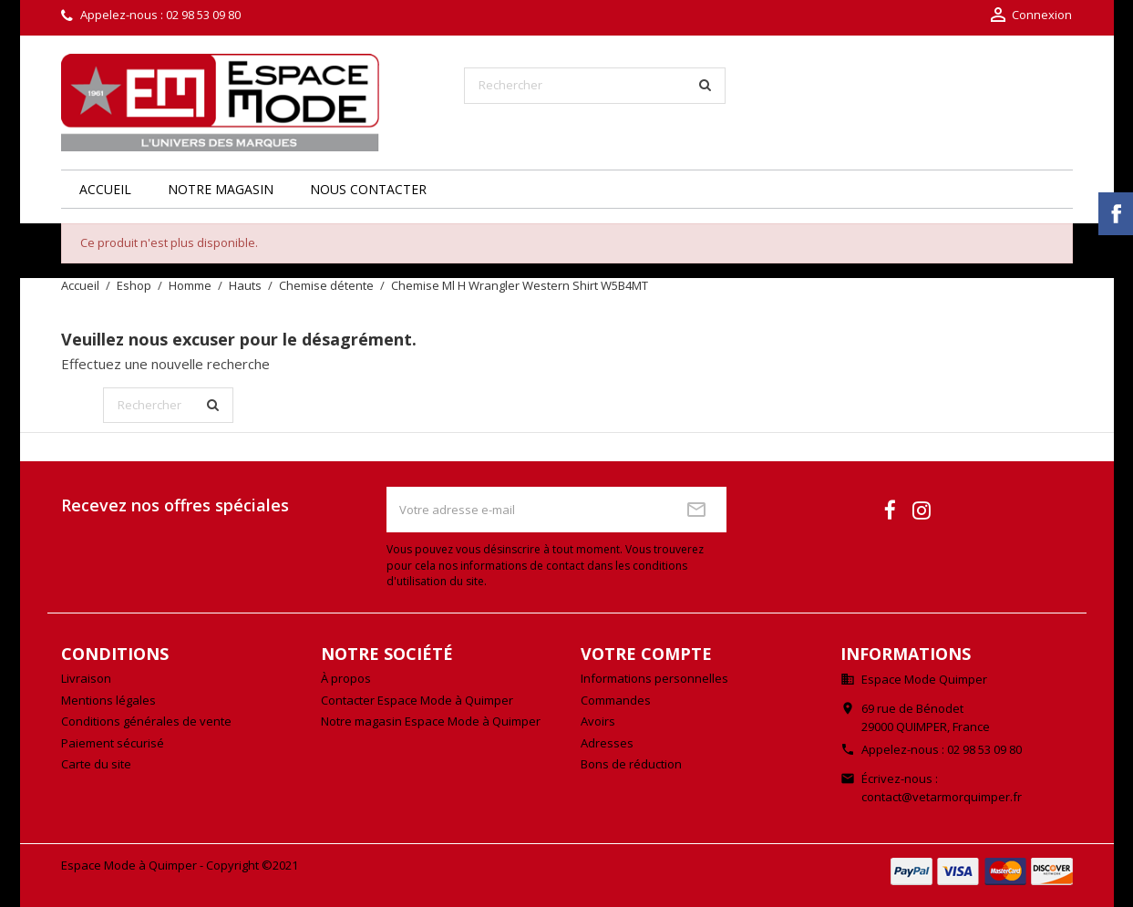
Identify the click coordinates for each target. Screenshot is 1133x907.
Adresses (607, 743)
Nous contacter (368, 189)
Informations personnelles (654, 678)
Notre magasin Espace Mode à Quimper (431, 721)
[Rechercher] (595, 85)
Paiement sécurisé (112, 743)
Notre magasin (220, 189)
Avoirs (598, 721)
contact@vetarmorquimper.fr (941, 796)
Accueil (105, 189)
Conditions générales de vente (146, 721)
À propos (346, 678)
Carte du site (96, 764)
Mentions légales (108, 700)
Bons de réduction (631, 764)
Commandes (616, 700)
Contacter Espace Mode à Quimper (417, 700)
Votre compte (646, 654)
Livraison (86, 678)
